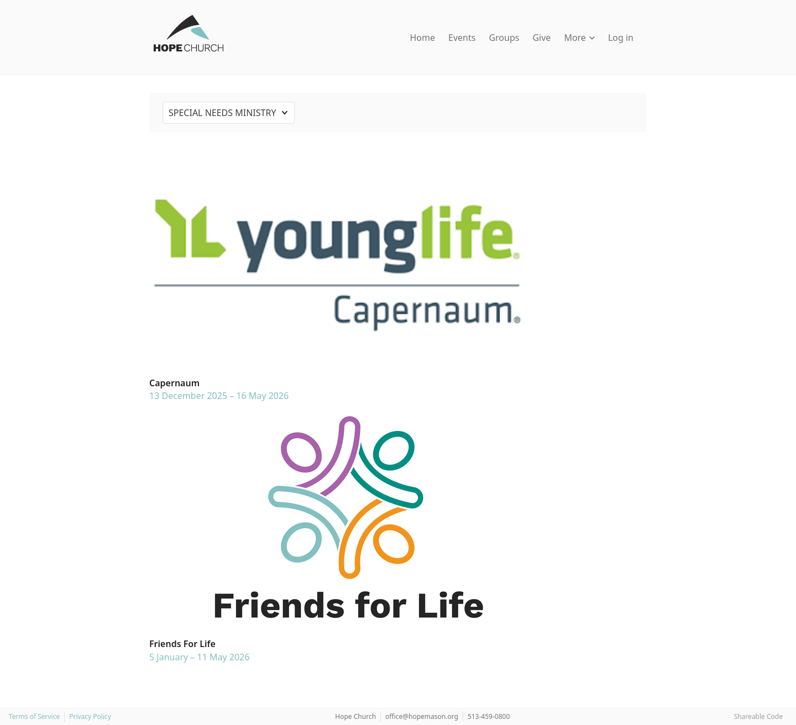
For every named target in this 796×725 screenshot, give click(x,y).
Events (461, 37)
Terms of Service (34, 716)
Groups (504, 37)
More (579, 37)
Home (423, 37)
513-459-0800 (489, 716)
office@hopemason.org (421, 716)
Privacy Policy (90, 716)
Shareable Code (758, 716)
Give (541, 37)
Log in (620, 37)
